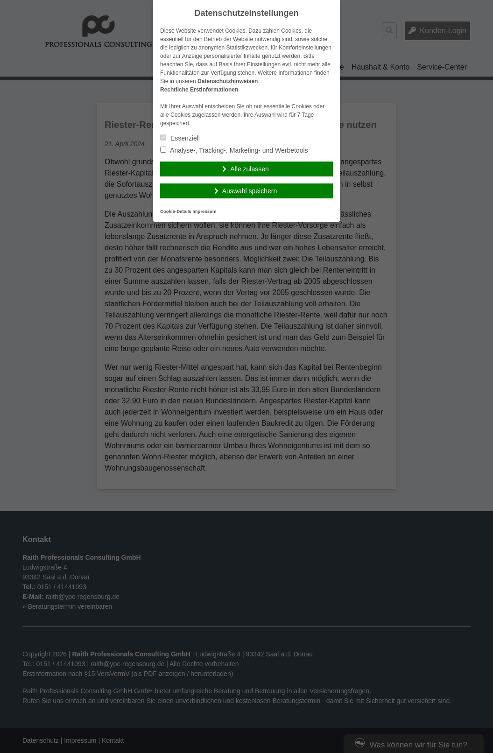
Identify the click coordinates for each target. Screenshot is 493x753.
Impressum (204, 211)
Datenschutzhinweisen (227, 81)
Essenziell (180, 138)
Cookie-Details (175, 211)
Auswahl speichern (249, 191)
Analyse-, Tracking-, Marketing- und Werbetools (234, 150)
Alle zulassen (249, 169)
